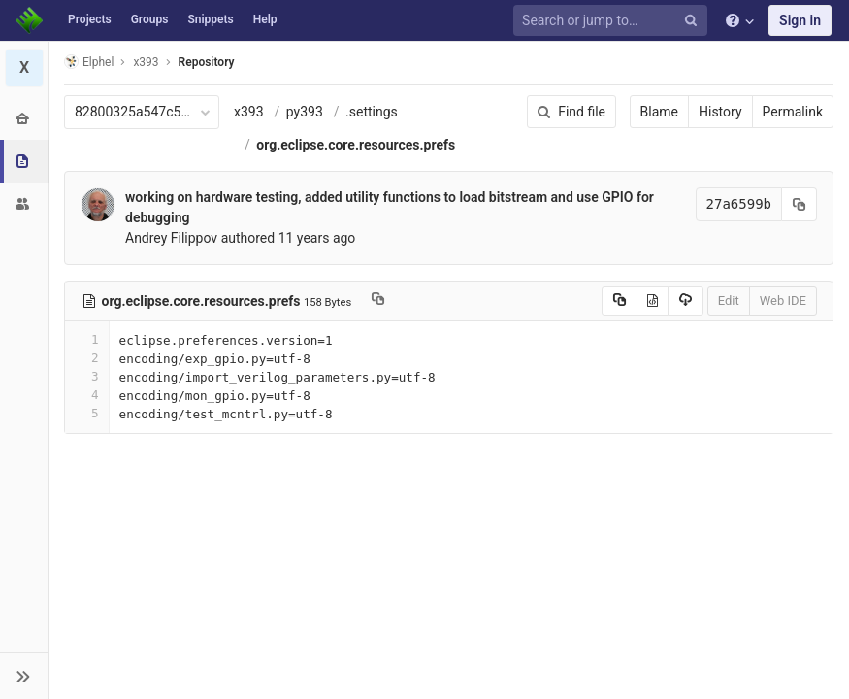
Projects (90, 19)
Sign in (800, 20)
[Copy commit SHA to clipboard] (799, 204)
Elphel (89, 61)
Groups (150, 19)
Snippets (210, 19)
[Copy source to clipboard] (619, 301)
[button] (24, 675)
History (720, 111)
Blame (659, 111)
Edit (728, 300)
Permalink (793, 111)
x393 (249, 111)
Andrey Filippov (171, 238)
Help (265, 19)
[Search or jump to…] (613, 21)
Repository (207, 62)
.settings (371, 111)
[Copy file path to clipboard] (378, 301)
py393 (304, 111)
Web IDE (783, 300)
